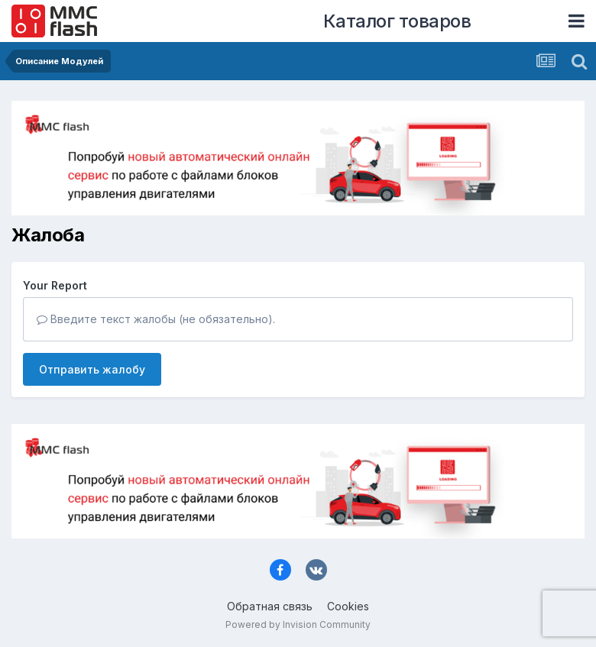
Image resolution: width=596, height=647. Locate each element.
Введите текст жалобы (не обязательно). (156, 318)
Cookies (348, 606)
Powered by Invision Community (298, 624)
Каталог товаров (397, 21)
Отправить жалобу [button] (92, 369)
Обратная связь (270, 606)
